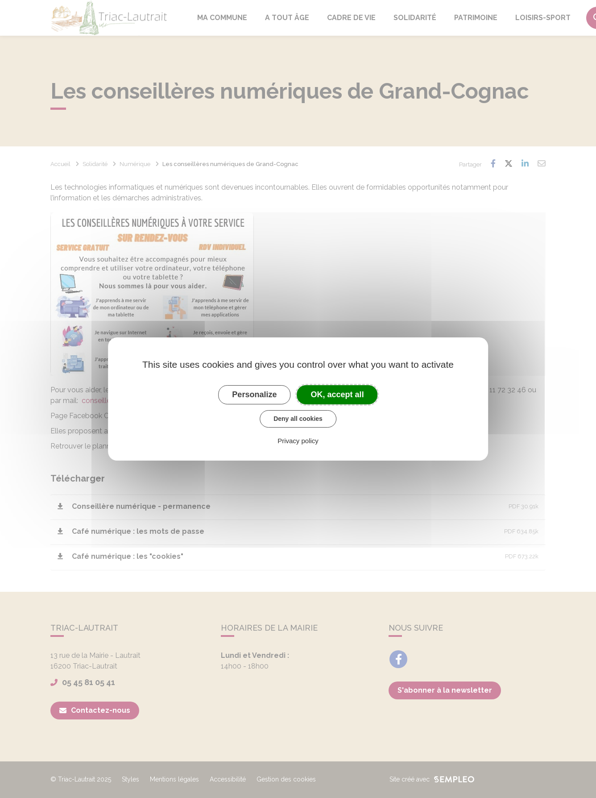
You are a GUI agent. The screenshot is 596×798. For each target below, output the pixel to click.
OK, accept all (337, 394)
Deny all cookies (298, 418)
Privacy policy (298, 441)
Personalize (254, 394)
